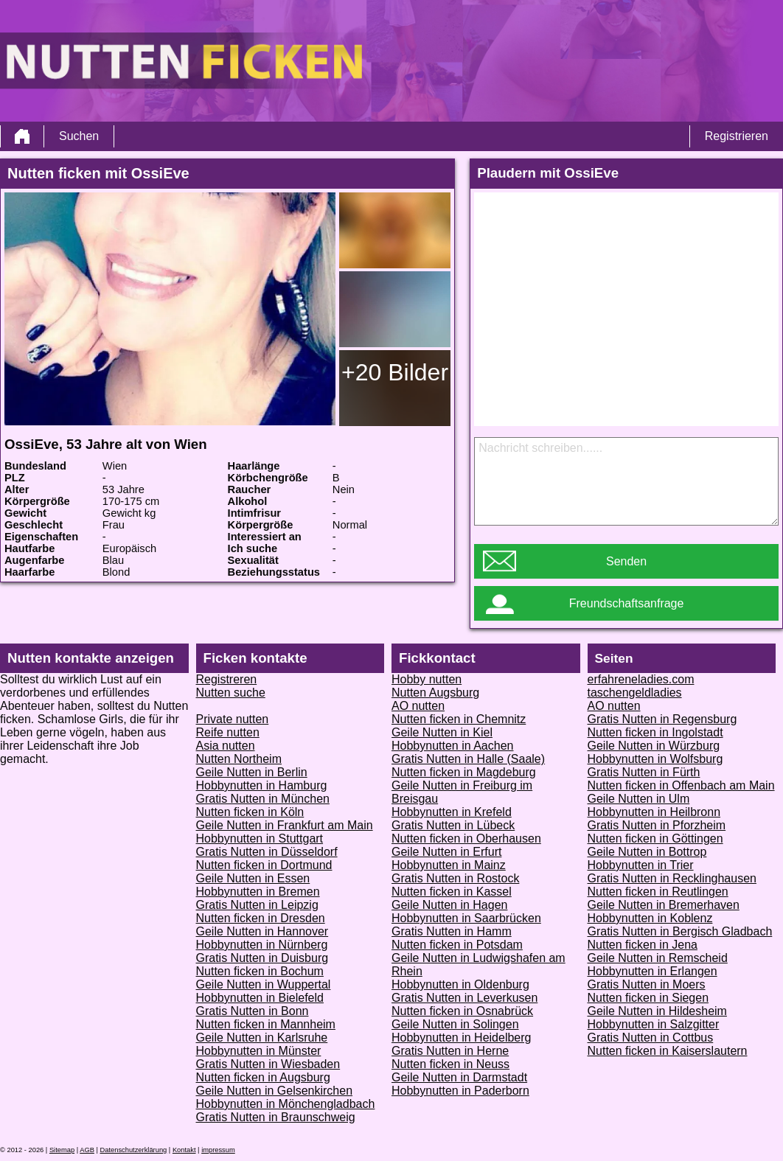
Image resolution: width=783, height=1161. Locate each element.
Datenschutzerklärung (133, 1150)
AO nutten (418, 706)
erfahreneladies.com (641, 679)
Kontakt (184, 1150)
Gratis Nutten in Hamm (452, 931)
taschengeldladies (635, 692)
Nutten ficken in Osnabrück (462, 1011)
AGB (87, 1150)
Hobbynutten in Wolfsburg (655, 759)
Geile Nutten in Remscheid (658, 958)
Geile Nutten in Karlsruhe (262, 1037)
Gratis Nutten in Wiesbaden (268, 1064)
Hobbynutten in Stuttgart (260, 838)
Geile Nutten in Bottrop (647, 852)
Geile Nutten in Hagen (449, 905)
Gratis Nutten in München (263, 798)
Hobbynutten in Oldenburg (460, 984)
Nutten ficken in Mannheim (265, 1024)
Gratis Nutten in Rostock (455, 878)
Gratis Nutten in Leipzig (257, 905)
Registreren (226, 679)
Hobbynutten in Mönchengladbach (285, 1104)
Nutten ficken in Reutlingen (658, 891)
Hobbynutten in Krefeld (452, 812)
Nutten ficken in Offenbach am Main (681, 785)
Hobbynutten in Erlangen (652, 971)
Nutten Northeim (239, 759)
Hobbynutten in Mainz (449, 865)
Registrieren (736, 136)
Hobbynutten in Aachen (452, 745)
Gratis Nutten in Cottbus (651, 1037)
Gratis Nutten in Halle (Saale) (468, 759)
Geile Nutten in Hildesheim (657, 1011)
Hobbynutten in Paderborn (460, 1090)
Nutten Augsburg (435, 692)
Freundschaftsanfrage (626, 603)
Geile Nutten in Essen (253, 878)
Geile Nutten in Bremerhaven (664, 905)
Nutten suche (230, 692)
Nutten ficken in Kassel (452, 891)
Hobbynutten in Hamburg (261, 785)
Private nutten (232, 719)
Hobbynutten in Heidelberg (461, 1037)
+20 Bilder (394, 372)
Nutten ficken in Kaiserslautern (668, 1051)
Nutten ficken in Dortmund (264, 865)
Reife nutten (228, 732)
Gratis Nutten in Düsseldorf (267, 852)
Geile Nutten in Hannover (262, 931)
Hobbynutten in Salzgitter (654, 1024)
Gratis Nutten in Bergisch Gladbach (680, 931)
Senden (626, 561)
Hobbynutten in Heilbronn (654, 812)
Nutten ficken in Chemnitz (459, 719)
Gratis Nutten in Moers (647, 984)
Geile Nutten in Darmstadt (459, 1077)
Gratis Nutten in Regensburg (662, 719)
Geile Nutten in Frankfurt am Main (284, 825)
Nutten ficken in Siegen (648, 997)
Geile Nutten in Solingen (455, 1024)
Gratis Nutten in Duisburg (262, 958)
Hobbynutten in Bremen (258, 891)
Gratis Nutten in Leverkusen (464, 997)
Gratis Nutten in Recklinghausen (672, 878)
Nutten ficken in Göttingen (655, 838)
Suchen (79, 136)
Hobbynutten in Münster (258, 1051)
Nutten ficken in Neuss (450, 1064)
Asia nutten (225, 745)
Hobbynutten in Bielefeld (260, 997)
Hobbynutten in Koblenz (650, 918)
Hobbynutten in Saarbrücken (466, 918)
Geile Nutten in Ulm (639, 798)
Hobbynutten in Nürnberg (262, 944)
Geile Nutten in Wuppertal (263, 984)
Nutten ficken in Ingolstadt (655, 732)
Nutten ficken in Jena (642, 944)
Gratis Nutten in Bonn (252, 1011)
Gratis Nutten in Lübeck (453, 825)
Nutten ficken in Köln (250, 812)
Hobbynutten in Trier (641, 865)
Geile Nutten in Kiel (442, 732)
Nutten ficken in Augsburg (263, 1077)
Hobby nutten (427, 679)
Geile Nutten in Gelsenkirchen (274, 1090)
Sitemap (61, 1150)
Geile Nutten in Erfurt (446, 852)
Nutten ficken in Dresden (260, 918)
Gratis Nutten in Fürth (644, 772)
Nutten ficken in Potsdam (457, 944)
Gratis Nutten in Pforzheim (657, 825)
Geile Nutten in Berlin (251, 772)
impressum (218, 1150)
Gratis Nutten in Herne (450, 1051)
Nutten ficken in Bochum (260, 971)
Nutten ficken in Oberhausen (466, 838)
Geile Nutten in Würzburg (654, 745)
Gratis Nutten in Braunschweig (275, 1117)
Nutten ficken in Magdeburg (464, 772)
